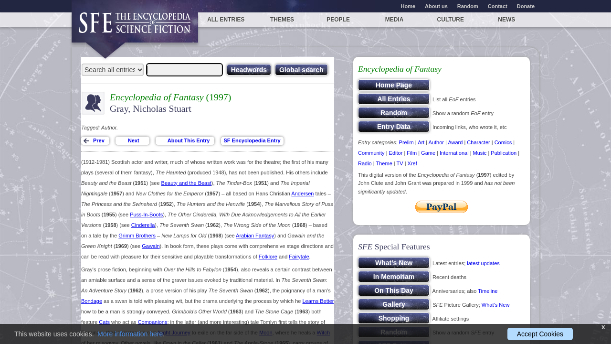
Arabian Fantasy (255, 235)
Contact (497, 6)
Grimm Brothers (137, 235)
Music (480, 153)
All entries (225, 19)
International (454, 153)
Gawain (150, 246)
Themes (282, 19)
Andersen (302, 193)
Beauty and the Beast (186, 183)
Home (408, 6)
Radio (365, 163)
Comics (503, 142)
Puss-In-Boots (146, 214)
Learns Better (318, 301)
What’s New (495, 305)
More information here (130, 334)
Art (421, 142)
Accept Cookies (540, 334)
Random (467, 6)
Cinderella (143, 225)
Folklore (268, 256)
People (338, 19)
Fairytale (299, 256)
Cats (104, 322)
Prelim (406, 142)
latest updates (483, 263)
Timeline (487, 291)
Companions (153, 322)
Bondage (91, 301)
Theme (384, 163)
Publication (503, 153)
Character (478, 142)
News (506, 19)
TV (400, 163)
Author (436, 142)
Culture (450, 19)
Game (428, 153)
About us (436, 6)
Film (412, 153)
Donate (526, 6)
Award (455, 142)
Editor (396, 153)
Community (371, 153)
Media (394, 19)
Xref (412, 163)
